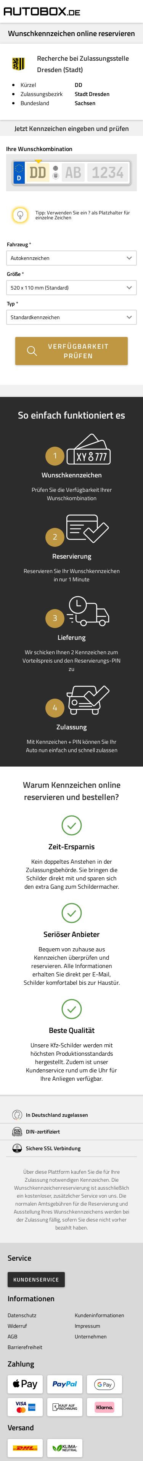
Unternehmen (91, 1336)
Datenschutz (22, 1315)
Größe (14, 274)
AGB (13, 1336)
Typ (11, 303)
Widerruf (17, 1326)
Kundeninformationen (99, 1315)
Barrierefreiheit (25, 1347)
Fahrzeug (17, 244)
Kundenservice (36, 1279)
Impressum (87, 1326)
